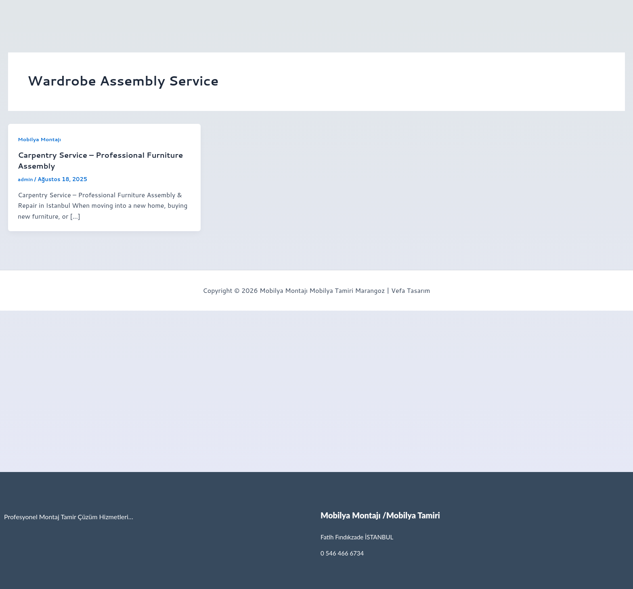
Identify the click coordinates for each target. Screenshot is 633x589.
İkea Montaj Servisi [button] (268, 13)
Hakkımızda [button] (68, 13)
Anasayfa (24, 13)
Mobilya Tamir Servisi (135, 13)
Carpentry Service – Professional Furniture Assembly (87, 160)
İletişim (324, 13)
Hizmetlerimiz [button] (201, 13)
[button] (70, 13)
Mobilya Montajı (41, 139)
